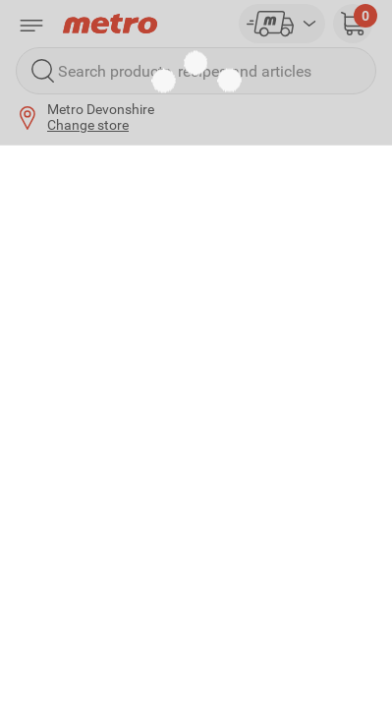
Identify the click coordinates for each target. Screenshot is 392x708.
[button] (352, 23)
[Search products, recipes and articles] (196, 70)
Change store (88, 125)
